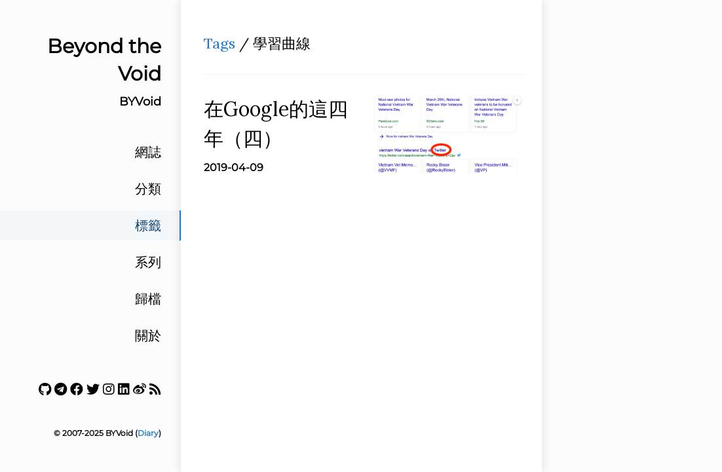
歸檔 (148, 299)
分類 (148, 189)
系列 (148, 262)
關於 (148, 336)
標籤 (148, 225)
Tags (219, 43)
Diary (148, 433)
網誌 (148, 152)
